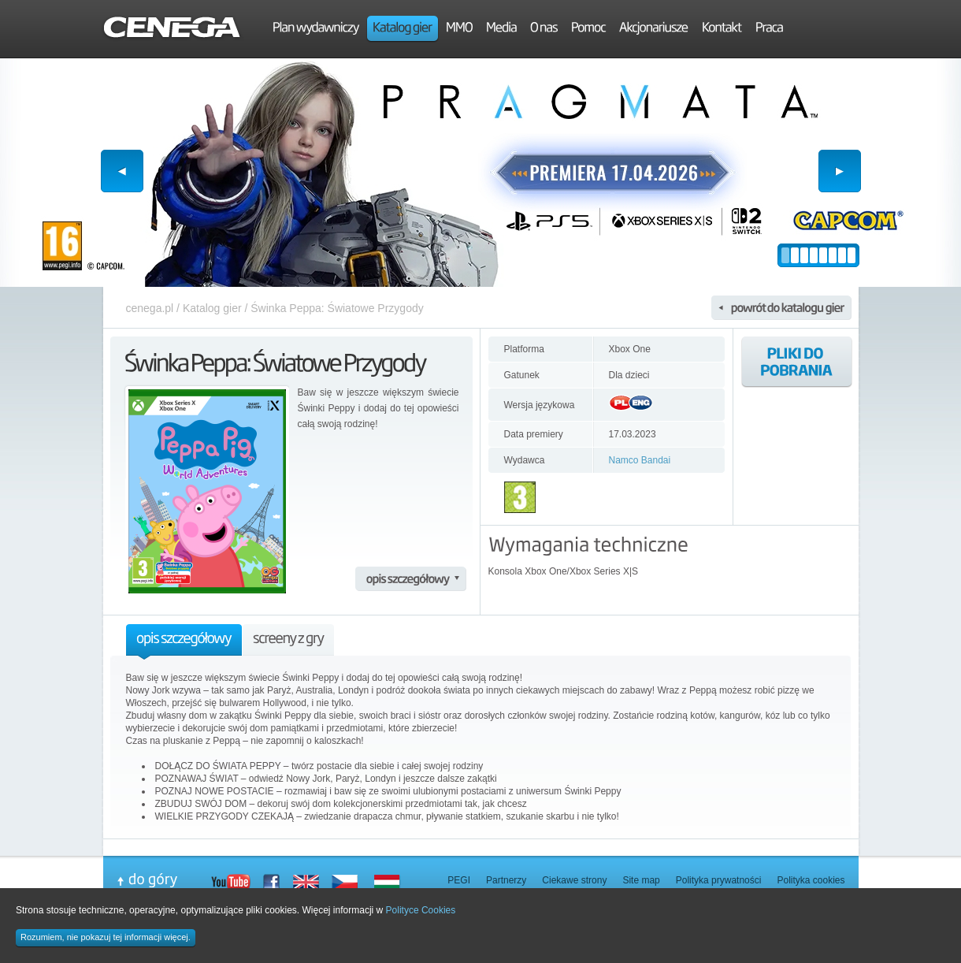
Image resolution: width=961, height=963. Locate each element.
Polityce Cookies (421, 910)
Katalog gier (212, 308)
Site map (640, 880)
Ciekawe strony (574, 880)
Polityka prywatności (719, 880)
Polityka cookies (810, 880)
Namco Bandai (640, 460)
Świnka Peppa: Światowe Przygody (336, 308)
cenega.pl (150, 308)
